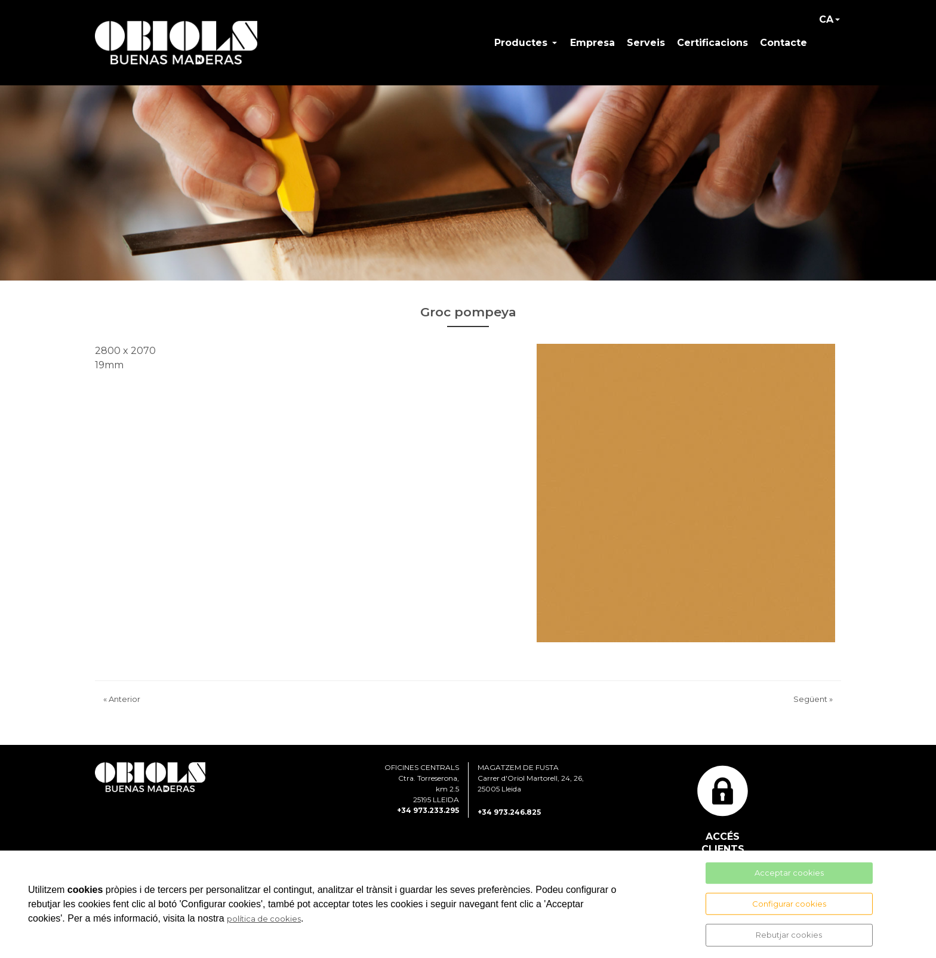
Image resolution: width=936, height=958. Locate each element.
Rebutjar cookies (789, 934)
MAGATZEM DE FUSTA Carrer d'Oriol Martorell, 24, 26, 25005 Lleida (531, 780)
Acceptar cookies (789, 872)
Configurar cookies (789, 903)
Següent (813, 701)
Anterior (121, 701)
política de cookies (264, 918)
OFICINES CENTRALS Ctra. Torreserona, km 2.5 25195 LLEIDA (421, 785)
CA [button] (826, 20)
